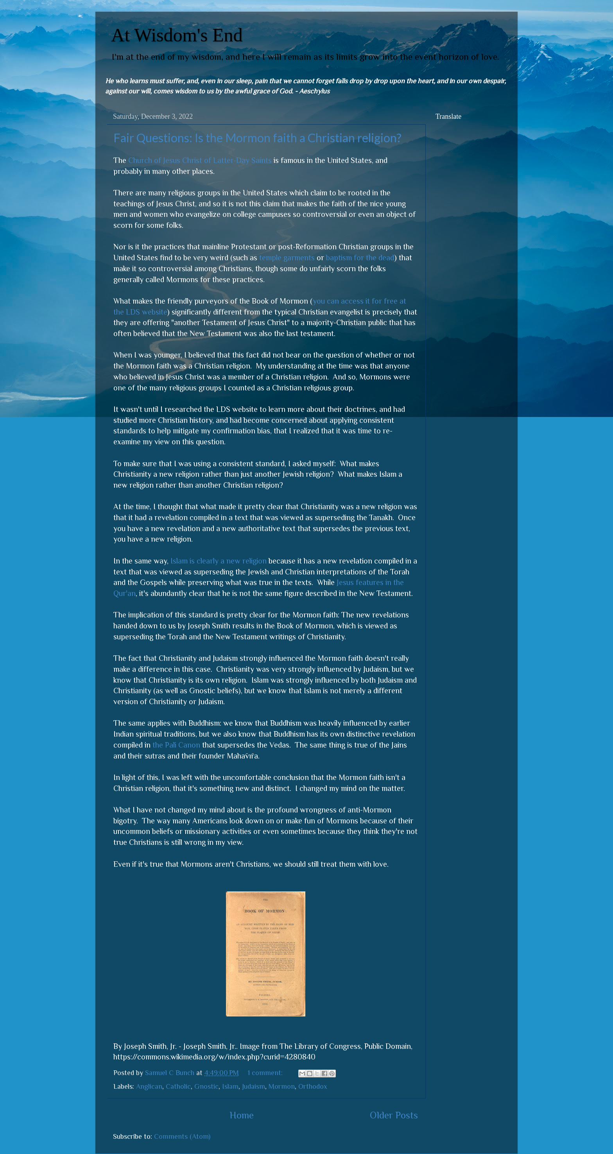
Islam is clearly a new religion (218, 560)
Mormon (282, 1086)
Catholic (178, 1086)
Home (241, 1115)
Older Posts (394, 1115)
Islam (230, 1086)
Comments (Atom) (182, 1136)
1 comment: (266, 1073)
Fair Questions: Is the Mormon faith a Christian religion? (257, 138)
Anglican (149, 1086)
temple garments (287, 257)
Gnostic (206, 1086)
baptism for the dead (360, 257)
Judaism (253, 1086)
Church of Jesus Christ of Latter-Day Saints (200, 160)
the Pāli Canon (176, 745)
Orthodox (312, 1086)
